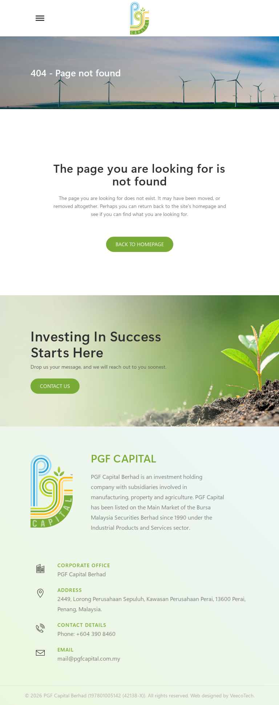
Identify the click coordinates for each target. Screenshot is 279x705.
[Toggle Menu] (40, 18)
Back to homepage (140, 244)
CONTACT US (55, 385)
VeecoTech (242, 695)
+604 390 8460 (96, 633)
